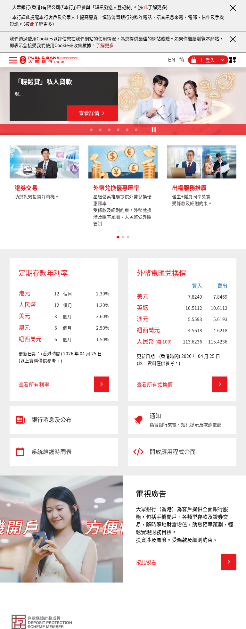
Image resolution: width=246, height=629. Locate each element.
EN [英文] (171, 59)
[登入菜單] (208, 59)
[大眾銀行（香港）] (49, 59)
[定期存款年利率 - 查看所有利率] (64, 384)
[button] (118, 237)
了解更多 (105, 45)
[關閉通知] (232, 8)
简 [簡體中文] (181, 59)
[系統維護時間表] (64, 452)
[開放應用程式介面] (182, 452)
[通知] (182, 420)
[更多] (44, 188)
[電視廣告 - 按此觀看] (186, 562)
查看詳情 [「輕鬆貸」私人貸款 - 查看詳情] (93, 113)
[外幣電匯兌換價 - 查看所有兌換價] (182, 384)
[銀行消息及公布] (64, 420)
